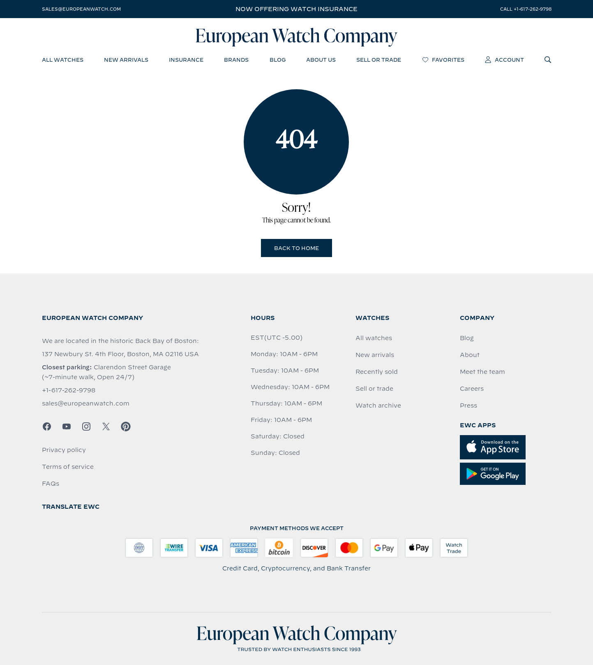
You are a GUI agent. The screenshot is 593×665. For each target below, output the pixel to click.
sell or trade (378, 59)
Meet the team (482, 371)
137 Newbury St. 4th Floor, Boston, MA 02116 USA (120, 354)
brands (236, 59)
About (470, 355)
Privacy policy (64, 450)
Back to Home (296, 248)
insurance (186, 59)
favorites (443, 59)
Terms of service (68, 466)
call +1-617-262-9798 (525, 9)
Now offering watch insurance (296, 9)
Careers (472, 388)
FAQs (50, 483)
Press (468, 405)
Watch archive (378, 405)
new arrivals (126, 59)
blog (278, 59)
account (504, 59)
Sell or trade (374, 388)
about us (321, 59)
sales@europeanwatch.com (81, 9)
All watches (373, 338)
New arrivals (374, 355)
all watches (62, 59)
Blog (467, 338)
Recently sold (376, 371)
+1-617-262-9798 (68, 390)
